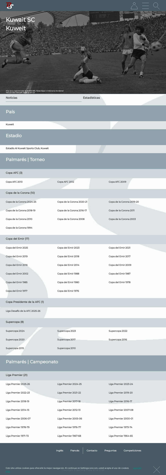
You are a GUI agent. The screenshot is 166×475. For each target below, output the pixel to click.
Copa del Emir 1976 (68, 291)
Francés (74, 450)
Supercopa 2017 (66, 339)
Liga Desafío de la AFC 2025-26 (23, 311)
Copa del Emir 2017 (119, 256)
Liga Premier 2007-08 (121, 410)
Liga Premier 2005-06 (69, 418)
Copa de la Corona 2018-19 (20, 210)
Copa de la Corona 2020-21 (72, 202)
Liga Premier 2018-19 (17, 401)
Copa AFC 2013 (14, 181)
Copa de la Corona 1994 (19, 227)
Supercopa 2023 (66, 331)
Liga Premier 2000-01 (121, 418)
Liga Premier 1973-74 (120, 427)
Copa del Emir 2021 (119, 247)
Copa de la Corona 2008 (70, 219)
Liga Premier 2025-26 (18, 384)
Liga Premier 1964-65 (121, 436)
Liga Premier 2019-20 (121, 392)
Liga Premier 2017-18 (68, 401)
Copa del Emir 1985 (16, 282)
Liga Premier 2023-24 (121, 384)
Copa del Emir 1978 (119, 282)
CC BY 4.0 (31, 93)
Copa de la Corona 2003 (122, 219)
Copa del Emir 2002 (17, 273)
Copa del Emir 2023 (68, 247)
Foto (7, 93)
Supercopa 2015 (15, 348)
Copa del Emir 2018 (68, 256)
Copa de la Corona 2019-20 (124, 202)
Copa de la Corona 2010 (19, 219)
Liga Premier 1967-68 (69, 436)
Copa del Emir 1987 (119, 273)
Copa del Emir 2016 (17, 265)
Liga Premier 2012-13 (68, 410)
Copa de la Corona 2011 (122, 210)
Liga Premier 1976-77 (69, 427)
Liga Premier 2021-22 (69, 392)
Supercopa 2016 (118, 339)
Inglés (59, 450)
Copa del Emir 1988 (68, 273)
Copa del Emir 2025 (17, 247)
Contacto (92, 450)
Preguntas (110, 450)
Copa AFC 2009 (117, 181)
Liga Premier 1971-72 (17, 436)
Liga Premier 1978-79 (17, 427)
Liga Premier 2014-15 (17, 410)
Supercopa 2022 (118, 331)
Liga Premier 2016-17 (120, 401)
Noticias (11, 97)
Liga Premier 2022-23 (18, 392)
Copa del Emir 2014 (68, 265)
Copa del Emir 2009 (120, 265)
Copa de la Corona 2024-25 (21, 202)
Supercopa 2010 (66, 348)
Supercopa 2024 (15, 331)
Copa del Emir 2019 (17, 256)
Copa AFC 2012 (65, 181)
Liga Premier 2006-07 (18, 418)
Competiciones (132, 450)
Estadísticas (91, 97)
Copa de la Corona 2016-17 (72, 210)
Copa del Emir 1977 (16, 291)
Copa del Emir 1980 (68, 282)
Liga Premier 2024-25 (69, 384)
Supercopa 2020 (15, 339)
